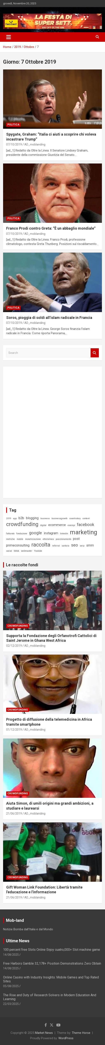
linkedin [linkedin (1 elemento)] (64, 533)
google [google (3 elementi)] (35, 532)
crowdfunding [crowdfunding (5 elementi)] (22, 524)
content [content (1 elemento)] (86, 518)
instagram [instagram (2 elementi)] (51, 533)
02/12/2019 (14, 645)
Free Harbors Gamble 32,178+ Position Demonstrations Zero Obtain (52, 963)
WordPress (65, 1038)
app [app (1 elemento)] (15, 518)
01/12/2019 (14, 729)
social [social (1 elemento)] (9, 551)
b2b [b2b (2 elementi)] (21, 518)
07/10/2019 (14, 144)
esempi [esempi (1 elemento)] (71, 525)
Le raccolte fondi (22, 564)
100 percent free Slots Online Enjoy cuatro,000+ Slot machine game (51, 950)
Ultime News (17, 940)
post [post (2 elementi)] (76, 539)
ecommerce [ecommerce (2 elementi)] (57, 525)
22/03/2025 (11, 1004)
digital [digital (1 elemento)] (43, 525)
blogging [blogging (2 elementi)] (32, 518)
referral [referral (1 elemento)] (56, 545)
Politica (13, 124)
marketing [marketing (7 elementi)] (83, 532)
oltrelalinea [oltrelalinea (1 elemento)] (48, 539)
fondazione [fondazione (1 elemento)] (21, 533)
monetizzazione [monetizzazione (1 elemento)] (33, 539)
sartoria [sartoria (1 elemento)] (65, 545)
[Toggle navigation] (8, 37)
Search (95, 353)
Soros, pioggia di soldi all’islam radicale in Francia (49, 317)
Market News (44, 1033)
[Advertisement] (37, 432)
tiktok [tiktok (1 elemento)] (16, 551)
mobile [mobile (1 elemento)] (20, 539)
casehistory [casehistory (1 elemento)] (75, 518)
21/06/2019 (14, 813)
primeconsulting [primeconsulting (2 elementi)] (17, 545)
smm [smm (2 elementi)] (90, 545)
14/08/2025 (11, 954)
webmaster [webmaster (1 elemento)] (26, 551)
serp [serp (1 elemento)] (82, 545)
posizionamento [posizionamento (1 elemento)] (63, 539)
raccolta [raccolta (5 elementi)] (40, 545)
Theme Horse (81, 1033)
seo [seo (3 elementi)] (74, 545)
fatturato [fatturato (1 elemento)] (10, 533)
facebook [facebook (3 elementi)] (85, 524)
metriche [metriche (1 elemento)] (10, 539)
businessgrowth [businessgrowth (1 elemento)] (59, 518)
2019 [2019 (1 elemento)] (8, 518)
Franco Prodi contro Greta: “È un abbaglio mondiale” (51, 228)
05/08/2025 (11, 986)
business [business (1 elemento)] (45, 518)
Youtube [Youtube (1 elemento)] (38, 551)
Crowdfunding (17, 625)
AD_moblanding (34, 144)
